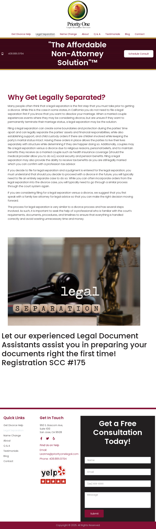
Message (90, 490)
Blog (127, 34)
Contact (140, 34)
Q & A (97, 34)
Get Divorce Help (21, 34)
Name (88, 455)
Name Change (68, 34)
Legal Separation (45, 34)
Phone (88, 478)
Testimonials (112, 34)
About (85, 34)
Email (88, 466)
